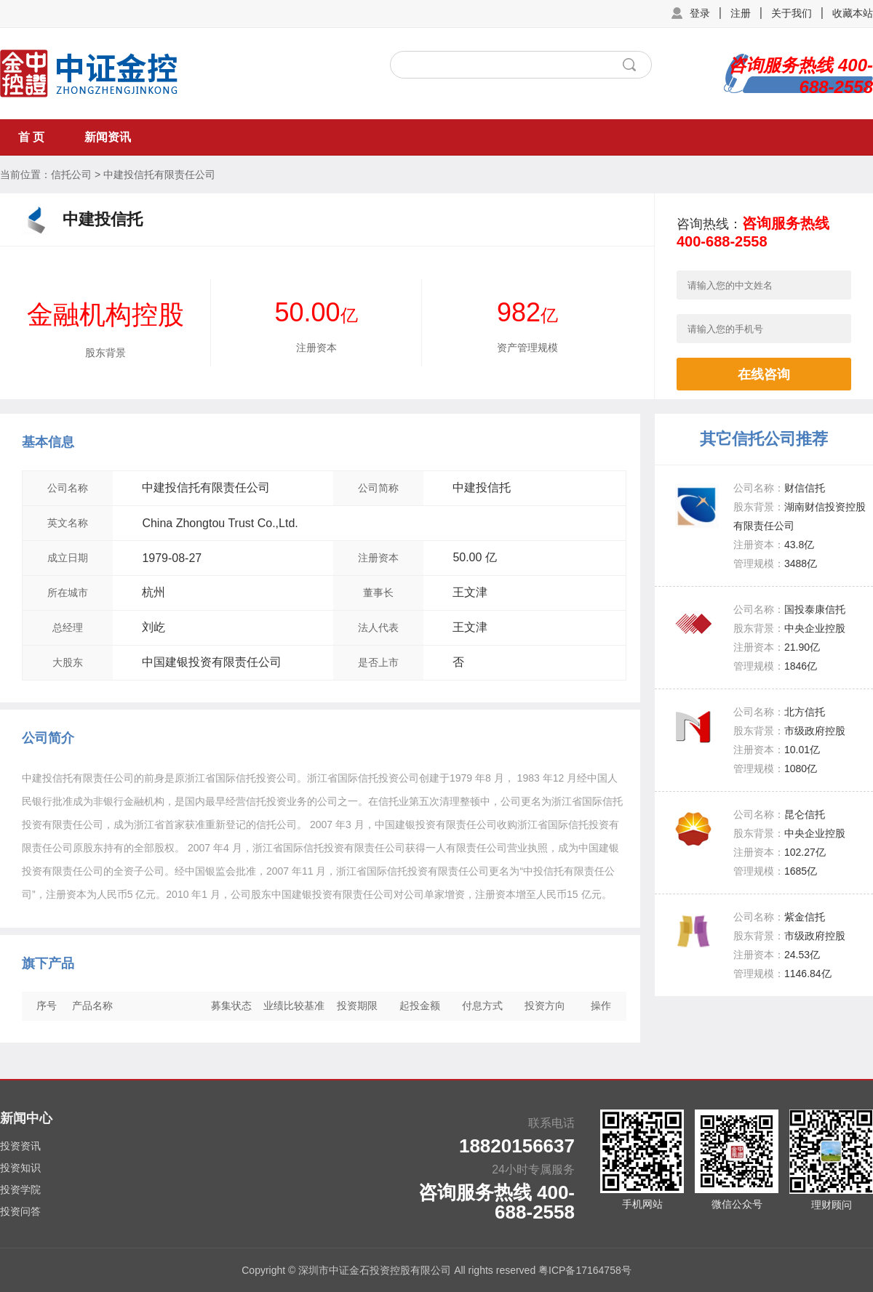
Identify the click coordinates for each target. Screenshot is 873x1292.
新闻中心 (26, 1118)
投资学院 (20, 1189)
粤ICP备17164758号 (584, 1270)
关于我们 (791, 13)
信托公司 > (75, 174)
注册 (740, 13)
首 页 (31, 137)
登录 (700, 13)
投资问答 (20, 1211)
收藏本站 (852, 13)
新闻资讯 (107, 137)
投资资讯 (20, 1146)
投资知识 (20, 1167)
